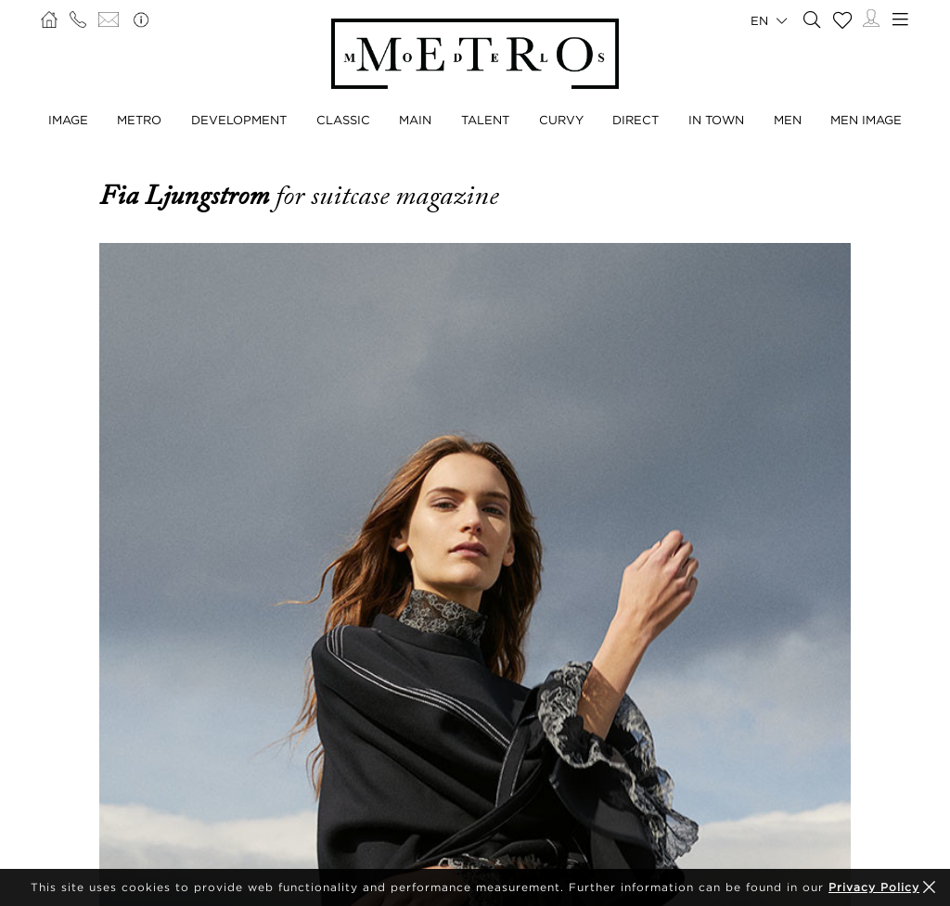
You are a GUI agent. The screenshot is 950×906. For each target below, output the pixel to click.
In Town (716, 119)
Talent (485, 119)
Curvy (561, 119)
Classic (343, 119)
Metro (139, 119)
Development (239, 119)
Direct (635, 119)
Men (788, 119)
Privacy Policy (873, 887)
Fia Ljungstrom (187, 195)
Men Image (866, 119)
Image (68, 119)
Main (415, 119)
